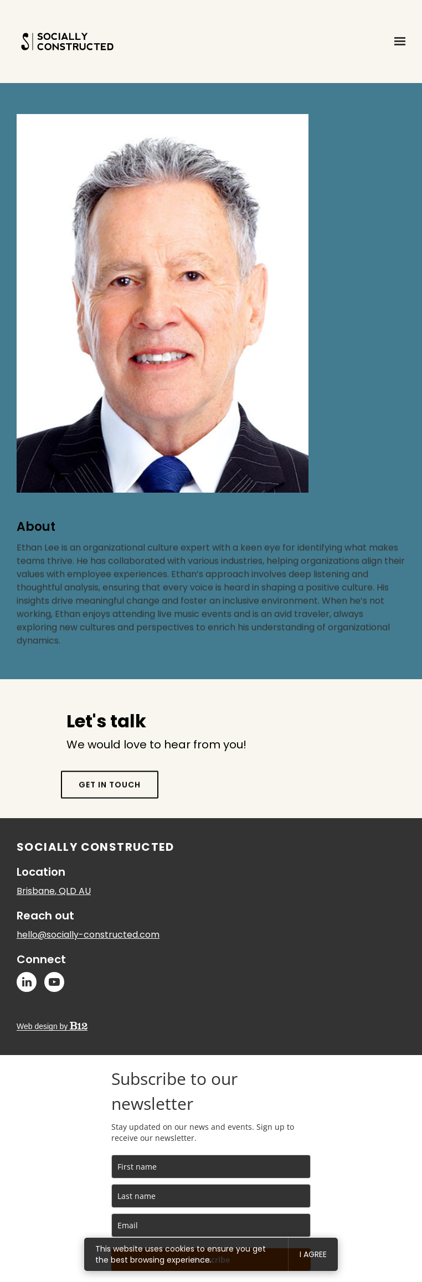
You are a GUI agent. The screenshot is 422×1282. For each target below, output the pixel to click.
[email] (211, 1225)
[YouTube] (54, 982)
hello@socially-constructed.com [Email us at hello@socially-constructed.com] (88, 934)
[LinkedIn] (26, 982)
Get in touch (110, 803)
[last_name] (211, 1196)
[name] (211, 1166)
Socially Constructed (95, 847)
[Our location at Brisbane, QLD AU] (54, 891)
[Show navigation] (397, 41)
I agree (313, 1254)
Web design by (52, 1026)
